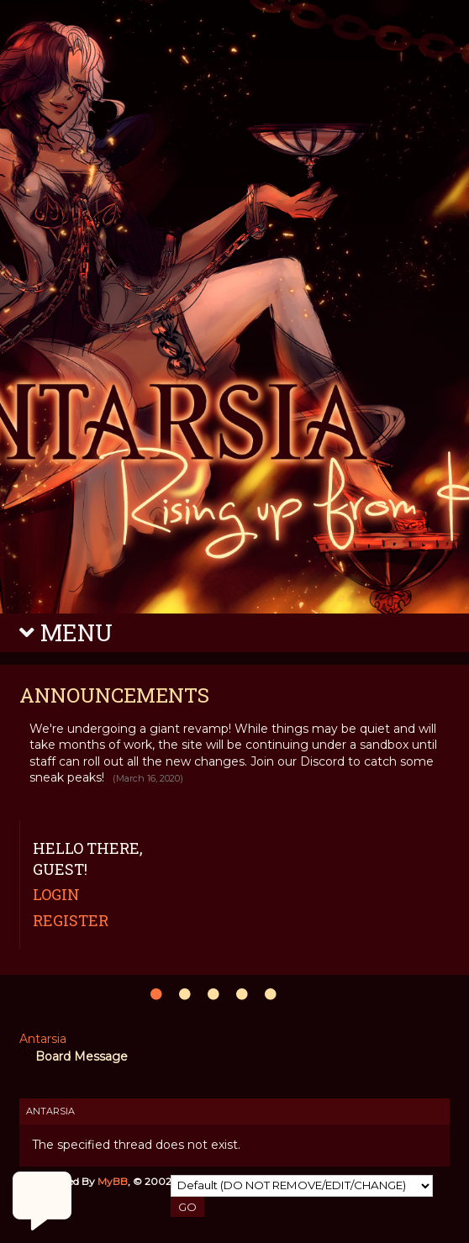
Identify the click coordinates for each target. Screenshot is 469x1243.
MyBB (112, 1181)
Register (70, 920)
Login (56, 894)
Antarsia (42, 1038)
